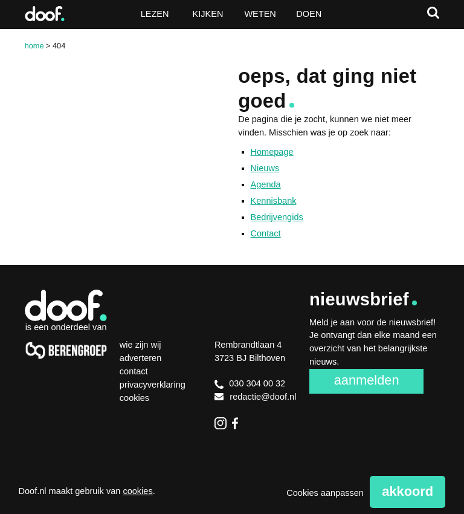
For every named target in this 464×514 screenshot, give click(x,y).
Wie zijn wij (140, 345)
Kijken (208, 14)
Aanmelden (366, 380)
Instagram (220, 423)
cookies (137, 491)
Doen (308, 14)
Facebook (238, 423)
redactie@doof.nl (255, 397)
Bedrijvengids (277, 217)
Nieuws (265, 168)
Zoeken (433, 13)
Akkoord (407, 491)
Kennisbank (274, 201)
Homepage (272, 152)
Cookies (134, 398)
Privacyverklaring (152, 384)
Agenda (266, 184)
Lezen (155, 14)
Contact (266, 233)
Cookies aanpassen (325, 493)
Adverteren (140, 358)
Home (34, 45)
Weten (260, 14)
